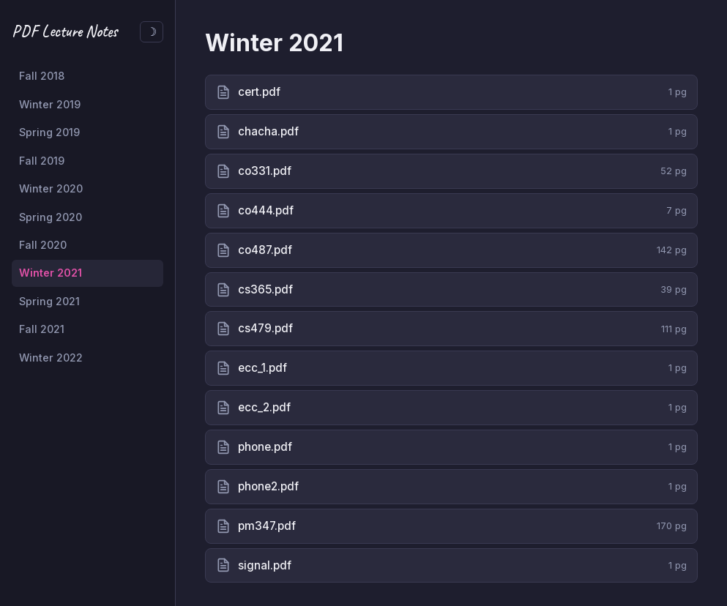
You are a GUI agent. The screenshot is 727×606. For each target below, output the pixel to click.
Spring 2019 (49, 132)
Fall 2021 (41, 329)
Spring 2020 (50, 217)
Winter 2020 (51, 188)
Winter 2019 (50, 104)
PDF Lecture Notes (64, 31)
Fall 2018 (41, 76)
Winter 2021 (50, 272)
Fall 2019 (41, 160)
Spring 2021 (49, 301)
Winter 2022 (51, 357)
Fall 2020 (43, 245)
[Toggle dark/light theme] (151, 31)
